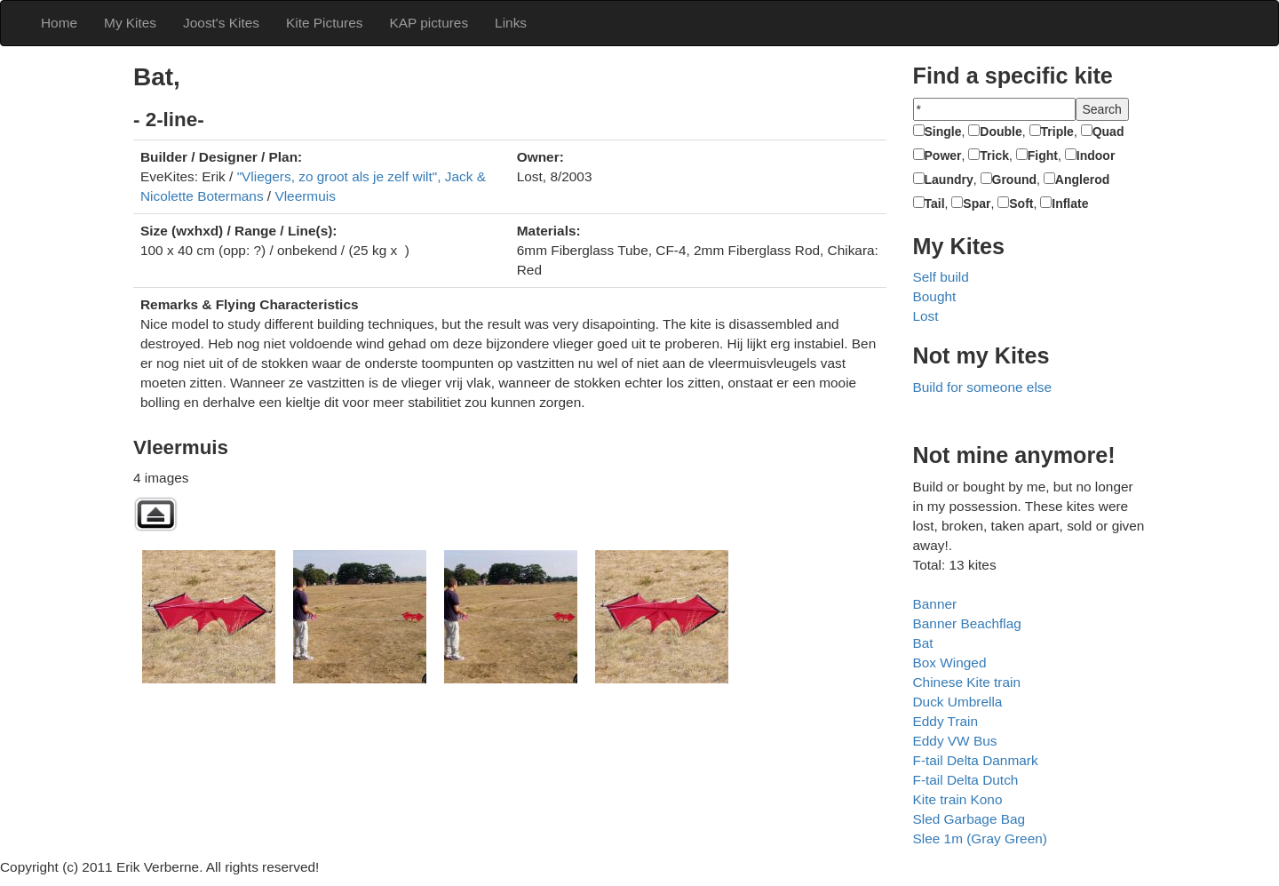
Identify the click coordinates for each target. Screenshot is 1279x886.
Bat (923, 643)
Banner (935, 603)
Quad (1108, 131)
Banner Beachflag (967, 623)
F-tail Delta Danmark (975, 760)
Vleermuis (304, 196)
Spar (976, 203)
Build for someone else (983, 387)
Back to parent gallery (155, 514)
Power (943, 155)
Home (59, 22)
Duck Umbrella (958, 701)
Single (943, 131)
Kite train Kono (958, 799)
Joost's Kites (221, 22)
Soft (1021, 203)
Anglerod (1082, 179)
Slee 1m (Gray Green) (980, 838)
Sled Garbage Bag (969, 818)
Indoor (1096, 155)
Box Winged (950, 662)
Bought (935, 296)
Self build (941, 276)
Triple (1057, 131)
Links (511, 22)
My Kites (130, 22)
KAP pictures (428, 22)
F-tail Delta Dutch (966, 779)
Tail (935, 203)
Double (1000, 131)
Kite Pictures (324, 22)
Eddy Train (946, 721)
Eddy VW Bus (955, 740)
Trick (994, 155)
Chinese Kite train (967, 682)
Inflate (1070, 203)
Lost (926, 315)
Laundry (949, 179)
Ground (1014, 179)
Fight (1043, 155)
